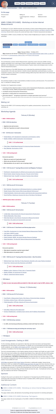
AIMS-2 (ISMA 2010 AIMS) (30, 8)
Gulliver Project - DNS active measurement (20, 300)
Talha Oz (6, 274)
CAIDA (4, 8)
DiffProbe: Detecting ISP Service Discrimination (25, 302)
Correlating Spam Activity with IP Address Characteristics (30, 311)
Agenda (15, 44)
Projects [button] (36, 3)
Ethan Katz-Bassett (9, 218)
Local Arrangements (33, 44)
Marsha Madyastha (8, 216)
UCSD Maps (4, 362)
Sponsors (40, 14)
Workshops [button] (29, 3)
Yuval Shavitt (7, 298)
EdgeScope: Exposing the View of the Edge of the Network (26, 195)
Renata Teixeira (8, 191)
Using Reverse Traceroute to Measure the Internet (26, 218)
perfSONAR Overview (18, 235)
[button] (17, 3)
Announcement (5, 14)
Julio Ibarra (7, 233)
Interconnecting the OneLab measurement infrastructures (25, 214)
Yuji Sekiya (6, 300)
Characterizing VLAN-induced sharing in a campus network (26, 189)
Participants (43, 44)
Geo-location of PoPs (17, 148)
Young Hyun (7, 220)
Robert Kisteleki (8, 237)
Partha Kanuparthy (8, 302)
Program (3, 16)
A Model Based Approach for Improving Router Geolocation (25, 146)
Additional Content (42, 16)
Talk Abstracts (22, 44)
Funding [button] (43, 3)
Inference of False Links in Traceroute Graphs (23, 270)
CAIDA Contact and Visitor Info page (29, 364)
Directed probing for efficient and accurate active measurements (26, 172)
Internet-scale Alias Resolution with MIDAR (21, 263)
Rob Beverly (7, 172)
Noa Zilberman (7, 148)
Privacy (51, 410)
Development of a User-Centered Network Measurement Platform (26, 231)
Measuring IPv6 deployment (17, 309)
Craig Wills (6, 231)
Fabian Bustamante (8, 193)
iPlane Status (17, 216)
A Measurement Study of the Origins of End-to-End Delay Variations (28, 298)
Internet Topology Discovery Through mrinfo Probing (25, 174)
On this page (5, 12)
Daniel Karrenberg (8, 239)
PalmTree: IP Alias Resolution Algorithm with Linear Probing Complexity (33, 261)
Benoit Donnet (7, 174)
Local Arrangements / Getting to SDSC (27, 17)
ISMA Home (28, 42)
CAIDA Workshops (12, 8)
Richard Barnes (7, 136)
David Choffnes (8, 195)
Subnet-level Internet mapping (16, 274)
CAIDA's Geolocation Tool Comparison (22, 138)
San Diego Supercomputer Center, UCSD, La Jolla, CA (40, 53)
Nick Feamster (7, 189)
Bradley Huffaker (8, 138)
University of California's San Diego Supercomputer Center (25, 412)
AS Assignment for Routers (19, 272)
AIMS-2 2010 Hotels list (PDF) (22, 347)
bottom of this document (34, 55)
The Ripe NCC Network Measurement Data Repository (26, 239)
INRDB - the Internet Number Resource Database (25, 237)
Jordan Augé (7, 214)
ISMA (20, 8)
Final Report (6, 47)
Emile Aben (7, 309)
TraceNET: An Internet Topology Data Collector (26, 176)
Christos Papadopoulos (10, 311)
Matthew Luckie (8, 270)
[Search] (53, 3)
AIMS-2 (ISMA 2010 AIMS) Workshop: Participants (20, 396)
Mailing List (22, 14)
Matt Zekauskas (8, 235)
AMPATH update (14, 233)
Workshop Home (7, 44)
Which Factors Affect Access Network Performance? (25, 191)
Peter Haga (7, 146)
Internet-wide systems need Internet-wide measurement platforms (30, 193)
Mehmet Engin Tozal (9, 176)
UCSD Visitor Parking (19, 362)
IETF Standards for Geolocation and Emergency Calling (26, 136)
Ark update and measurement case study (20, 220)
